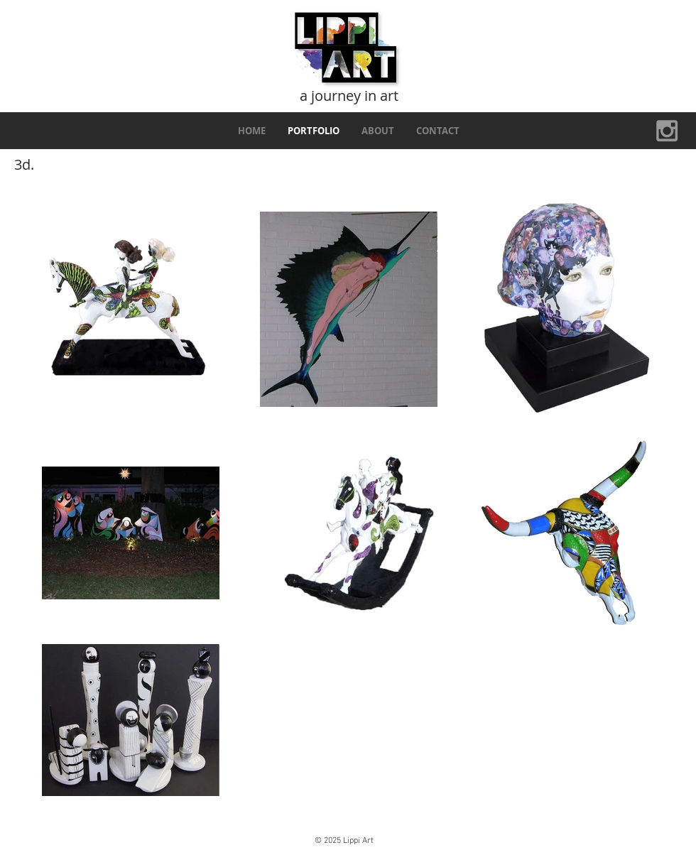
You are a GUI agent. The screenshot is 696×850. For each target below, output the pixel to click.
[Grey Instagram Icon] (667, 131)
